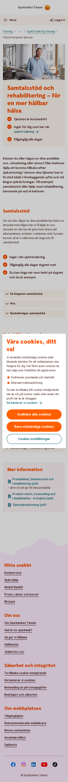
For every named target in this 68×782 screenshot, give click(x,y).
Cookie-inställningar (34, 439)
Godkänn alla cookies (34, 414)
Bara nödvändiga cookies (34, 427)
